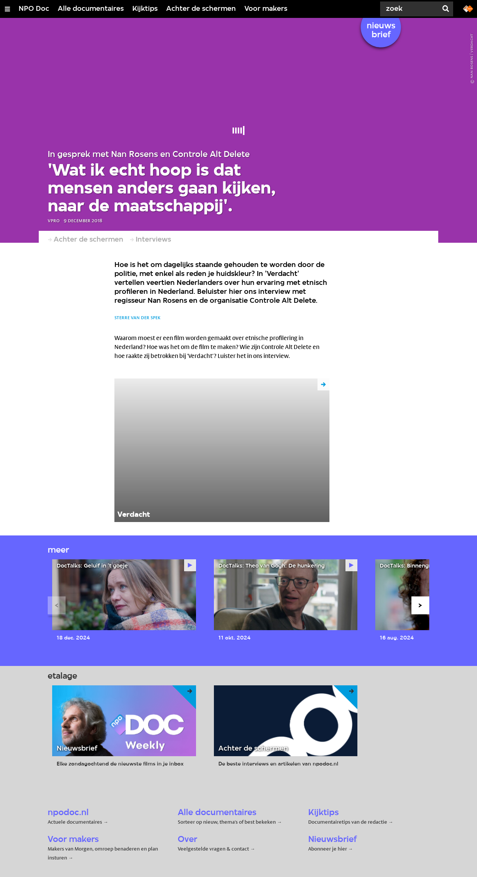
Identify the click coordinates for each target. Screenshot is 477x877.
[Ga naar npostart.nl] (468, 8)
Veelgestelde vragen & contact (213, 849)
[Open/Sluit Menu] (7, 9)
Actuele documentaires (75, 822)
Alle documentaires (91, 9)
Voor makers (265, 9)
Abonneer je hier (328, 849)
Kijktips (145, 9)
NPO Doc (34, 9)
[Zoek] (410, 8)
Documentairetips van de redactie (347, 822)
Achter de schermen (201, 9)
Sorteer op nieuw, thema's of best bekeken (227, 822)
